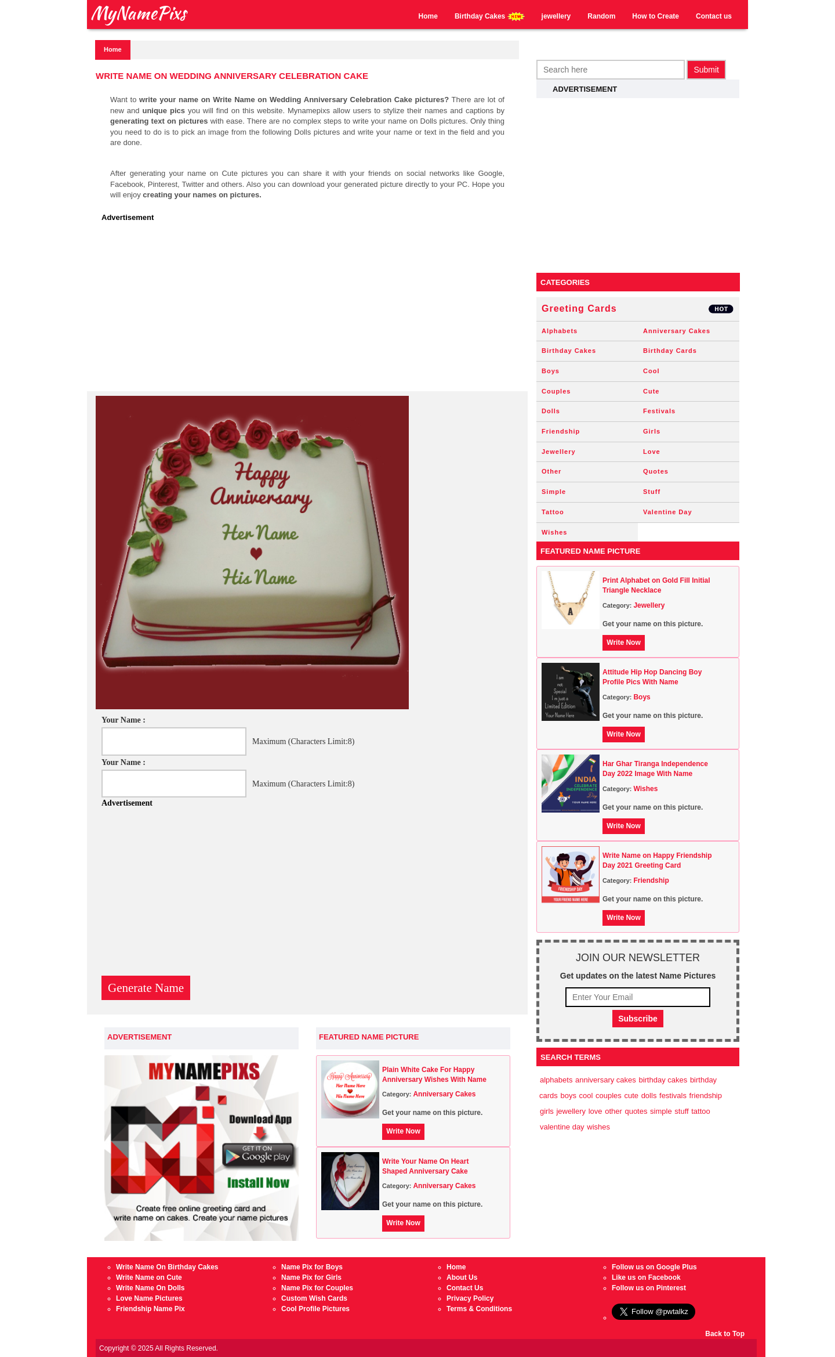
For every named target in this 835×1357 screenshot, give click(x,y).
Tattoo (553, 511)
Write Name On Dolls (150, 1288)
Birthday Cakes (490, 16)
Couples (556, 391)
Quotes (656, 471)
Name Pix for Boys (312, 1267)
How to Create (655, 16)
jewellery (556, 16)
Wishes (554, 532)
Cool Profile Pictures (315, 1309)
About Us (461, 1277)
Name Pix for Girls (311, 1277)
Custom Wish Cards (314, 1298)
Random (601, 16)
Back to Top (725, 1334)
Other (551, 471)
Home (428, 16)
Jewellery (559, 451)
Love (651, 451)
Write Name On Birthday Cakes (167, 1267)
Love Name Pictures (149, 1298)
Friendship (561, 431)
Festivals (659, 410)
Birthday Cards (670, 350)
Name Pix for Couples (317, 1288)
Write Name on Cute (149, 1277)
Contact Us (464, 1288)
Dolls (551, 410)
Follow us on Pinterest (649, 1288)
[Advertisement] (310, 310)
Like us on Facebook (646, 1277)
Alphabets (560, 330)
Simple (554, 491)
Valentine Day (667, 511)
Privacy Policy (469, 1298)
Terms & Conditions (479, 1309)
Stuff (651, 491)
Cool (651, 370)
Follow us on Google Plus (654, 1267)
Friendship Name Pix (150, 1309)
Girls (651, 431)
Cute (651, 391)
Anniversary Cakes (444, 1094)
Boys (551, 370)
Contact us (714, 16)
